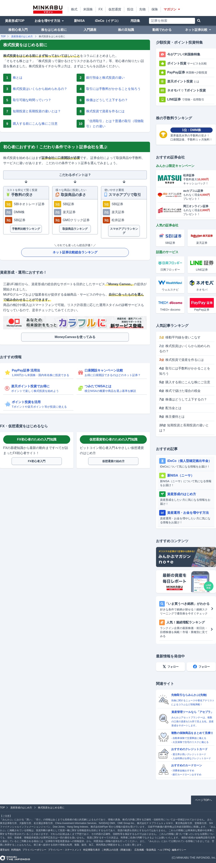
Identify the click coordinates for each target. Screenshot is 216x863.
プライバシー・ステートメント (65, 849)
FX (101, 9)
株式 (74, 9)
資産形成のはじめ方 (22, 36)
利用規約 (16, 849)
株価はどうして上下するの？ (183, 399)
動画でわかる (162, 29)
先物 (142, 9)
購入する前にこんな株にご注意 (184, 382)
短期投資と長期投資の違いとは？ (184, 427)
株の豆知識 (126, 29)
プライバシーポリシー (34, 849)
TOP (3, 36)
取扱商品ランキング (75, 228)
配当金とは (170, 408)
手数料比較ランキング (26, 228)
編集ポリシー (179, 849)
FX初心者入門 (37, 461)
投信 (130, 9)
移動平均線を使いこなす (180, 337)
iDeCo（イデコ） (107, 20)
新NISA (79, 20)
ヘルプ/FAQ (164, 849)
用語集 (135, 20)
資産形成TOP (14, 20)
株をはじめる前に (54, 29)
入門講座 (90, 29)
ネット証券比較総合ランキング (75, 252)
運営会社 (5, 849)
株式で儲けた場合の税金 (180, 390)
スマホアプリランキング (124, 230)
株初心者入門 (18, 29)
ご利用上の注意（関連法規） (117, 849)
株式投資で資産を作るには (181, 359)
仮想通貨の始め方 (113, 461)
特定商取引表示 (91, 849)
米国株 (88, 9)
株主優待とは (172, 416)
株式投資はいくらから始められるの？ (184, 348)
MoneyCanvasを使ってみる (75, 337)
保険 (154, 9)
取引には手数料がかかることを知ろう (184, 371)
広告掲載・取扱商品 (145, 849)
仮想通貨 (114, 9)
